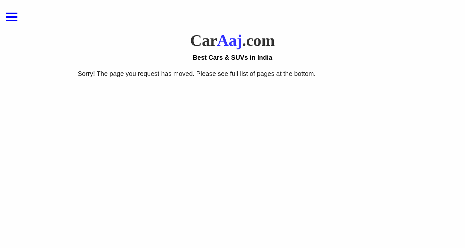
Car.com (232, 46)
